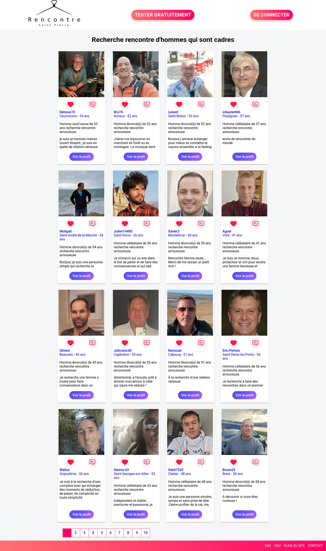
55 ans (137, 354)
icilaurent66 (231, 112)
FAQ (268, 546)
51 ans (188, 354)
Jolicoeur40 (123, 351)
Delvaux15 (67, 112)
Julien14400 (123, 231)
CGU (277, 546)
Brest (226, 474)
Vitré (226, 235)
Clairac (173, 474)
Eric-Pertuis (231, 351)
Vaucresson (68, 116)
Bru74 (118, 112)
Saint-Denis (122, 235)
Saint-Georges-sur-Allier (131, 474)
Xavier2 (173, 231)
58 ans (238, 474)
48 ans (186, 474)
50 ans (193, 235)
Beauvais (66, 354)
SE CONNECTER (272, 15)
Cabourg (174, 354)
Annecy (119, 116)
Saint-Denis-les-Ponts (238, 354)
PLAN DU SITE (294, 546)
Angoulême (68, 474)
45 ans (81, 354)
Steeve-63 (121, 470)
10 (145, 533)
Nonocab (175, 351)
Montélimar (176, 235)
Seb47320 (175, 470)
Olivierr (65, 351)
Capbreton (121, 354)
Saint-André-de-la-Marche (78, 235)
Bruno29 (229, 470)
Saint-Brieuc (177, 116)
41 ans (237, 235)
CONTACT (315, 546)
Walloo (65, 470)
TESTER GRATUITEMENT (163, 15)
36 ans (138, 235)
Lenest (173, 112)
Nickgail (66, 231)
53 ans (85, 116)
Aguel (227, 231)
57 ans (245, 116)
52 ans (132, 116)
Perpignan (230, 116)
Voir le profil (81, 157)
